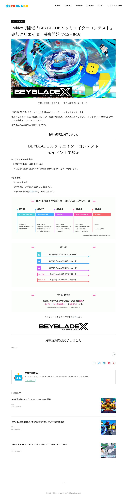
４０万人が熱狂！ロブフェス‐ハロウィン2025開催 (31, 399)
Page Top (63, 483)
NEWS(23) (14, 347)
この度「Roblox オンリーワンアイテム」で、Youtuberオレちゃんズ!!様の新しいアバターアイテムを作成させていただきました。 (54, 449)
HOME (57, 5)
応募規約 (33, 191)
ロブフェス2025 (114, 5)
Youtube (90, 5)
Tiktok (101, 5)
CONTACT (68, 5)
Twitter (79, 5)
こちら (75, 317)
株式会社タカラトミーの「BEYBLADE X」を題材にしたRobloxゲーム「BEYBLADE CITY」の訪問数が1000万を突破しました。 (54, 427)
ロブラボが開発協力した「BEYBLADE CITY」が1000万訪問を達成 (37, 422)
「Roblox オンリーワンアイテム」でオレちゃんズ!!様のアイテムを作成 (39, 444)
